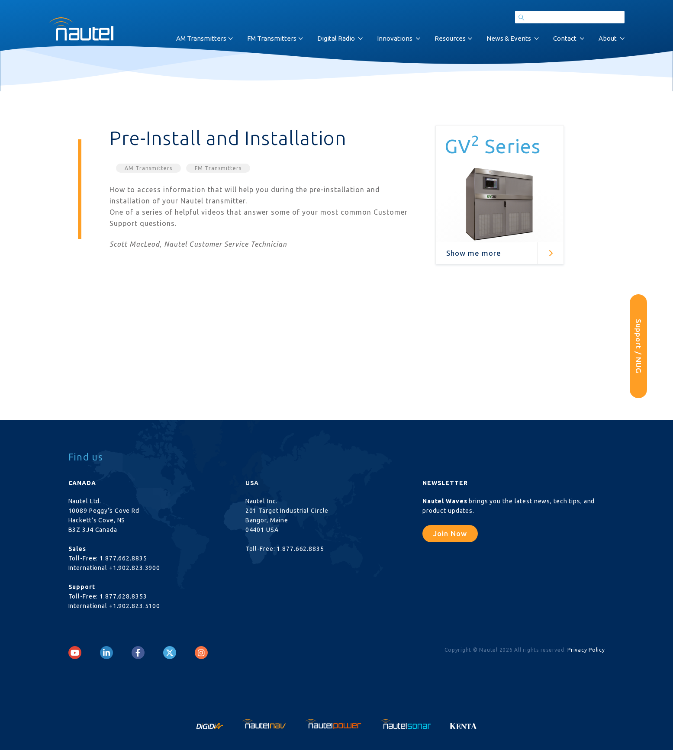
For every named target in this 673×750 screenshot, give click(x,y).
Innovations (394, 38)
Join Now (450, 533)
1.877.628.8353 (123, 596)
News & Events (508, 38)
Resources (450, 38)
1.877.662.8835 (123, 558)
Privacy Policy (586, 650)
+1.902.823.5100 (134, 605)
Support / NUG (638, 346)
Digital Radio (336, 38)
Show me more (473, 253)
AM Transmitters (201, 38)
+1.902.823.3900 (134, 567)
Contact (564, 38)
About (608, 38)
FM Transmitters (271, 38)
